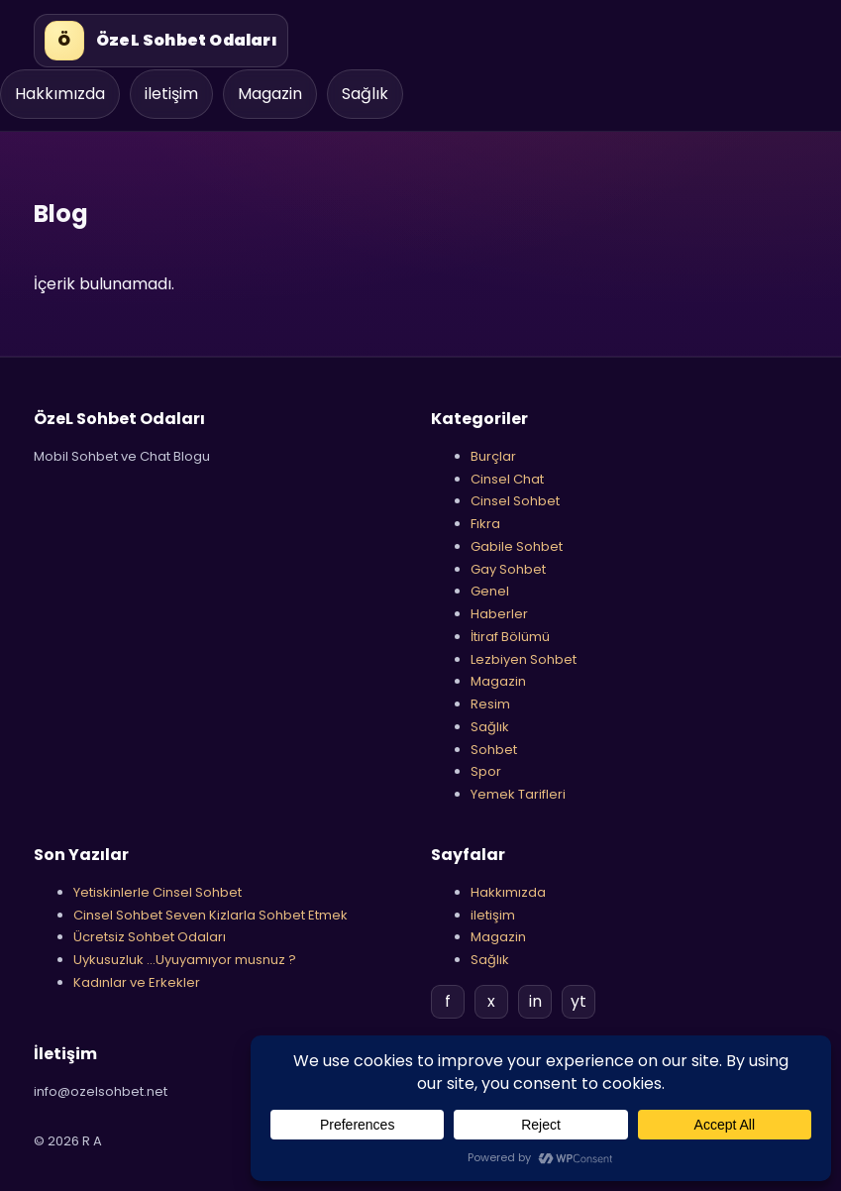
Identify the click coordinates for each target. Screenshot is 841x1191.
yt (578, 1001)
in (535, 1001)
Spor (486, 771)
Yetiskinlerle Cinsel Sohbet (157, 892)
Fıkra (485, 523)
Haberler (499, 613)
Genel (490, 591)
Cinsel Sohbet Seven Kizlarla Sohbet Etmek (210, 915)
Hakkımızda (60, 93)
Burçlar (493, 456)
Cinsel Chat (507, 479)
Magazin (270, 93)
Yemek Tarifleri (518, 794)
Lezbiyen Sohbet (524, 659)
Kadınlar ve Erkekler (136, 982)
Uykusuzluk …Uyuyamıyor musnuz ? (184, 959)
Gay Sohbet (508, 569)
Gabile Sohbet (517, 546)
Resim (490, 704)
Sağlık (365, 93)
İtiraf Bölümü (510, 636)
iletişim (171, 93)
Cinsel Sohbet (515, 500)
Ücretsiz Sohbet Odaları (149, 936)
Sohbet (494, 749)
